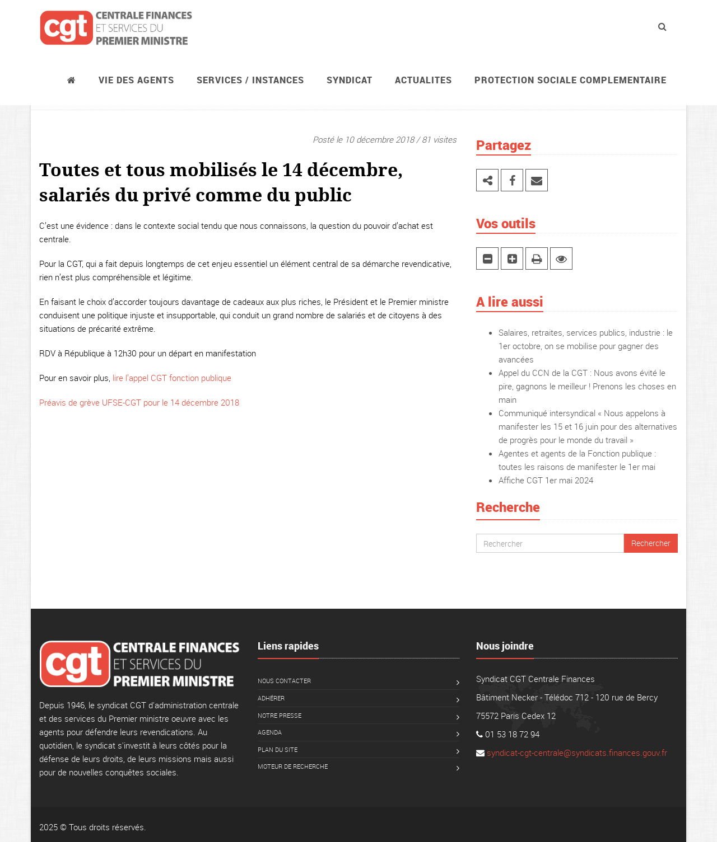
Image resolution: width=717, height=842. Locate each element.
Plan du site (277, 749)
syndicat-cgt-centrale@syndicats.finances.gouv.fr (577, 752)
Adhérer (271, 698)
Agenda (270, 732)
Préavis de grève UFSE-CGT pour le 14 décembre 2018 (139, 402)
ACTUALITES (423, 80)
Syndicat (350, 80)
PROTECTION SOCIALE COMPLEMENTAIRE (570, 80)
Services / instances (250, 80)
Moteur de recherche (293, 766)
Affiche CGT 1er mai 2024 (546, 480)
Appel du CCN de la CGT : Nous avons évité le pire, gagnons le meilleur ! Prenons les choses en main (587, 386)
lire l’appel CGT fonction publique (172, 377)
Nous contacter (284, 680)
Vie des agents (136, 80)
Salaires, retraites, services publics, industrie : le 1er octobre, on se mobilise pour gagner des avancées (586, 346)
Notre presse (279, 715)
